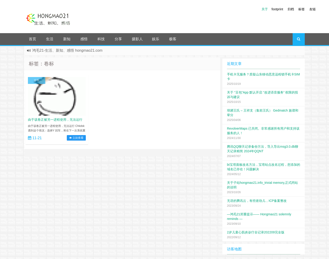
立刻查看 (76, 137)
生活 (49, 39)
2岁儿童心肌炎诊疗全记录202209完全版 (255, 232)
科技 (101, 39)
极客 (172, 39)
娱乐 (155, 39)
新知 (66, 39)
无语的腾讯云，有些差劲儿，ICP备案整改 (257, 201)
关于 (265, 9)
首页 (32, 39)
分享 (118, 39)
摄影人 (137, 39)
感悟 (84, 39)
